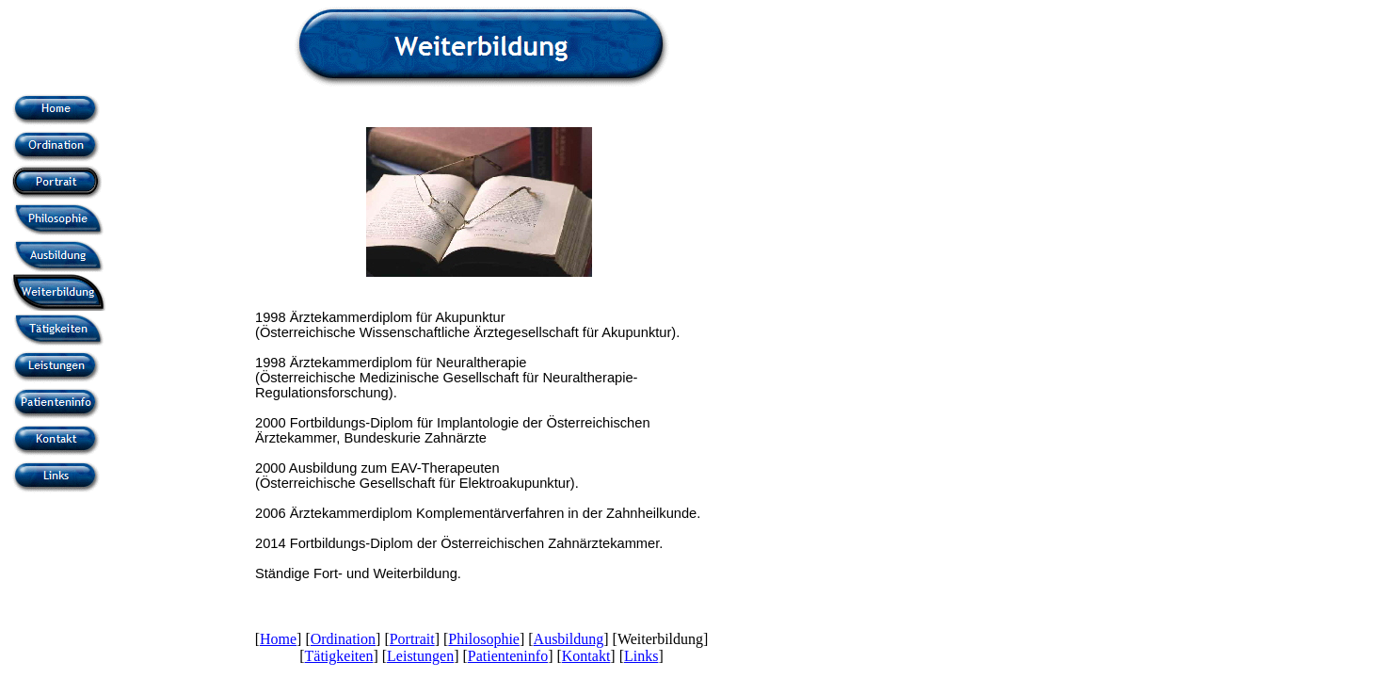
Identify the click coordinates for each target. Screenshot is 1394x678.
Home (278, 639)
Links (641, 656)
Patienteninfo (508, 656)
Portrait (412, 639)
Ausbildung (569, 639)
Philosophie (484, 639)
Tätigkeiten (339, 656)
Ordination (343, 639)
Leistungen (420, 656)
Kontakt (586, 656)
